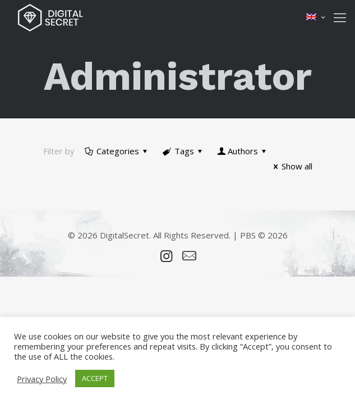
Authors (243, 151)
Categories (117, 151)
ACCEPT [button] (95, 378)
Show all (291, 166)
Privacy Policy (42, 379)
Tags (183, 151)
